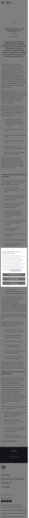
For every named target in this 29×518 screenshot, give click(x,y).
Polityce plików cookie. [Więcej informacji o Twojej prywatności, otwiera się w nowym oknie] (15, 270)
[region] (14, 267)
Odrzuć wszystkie (14, 283)
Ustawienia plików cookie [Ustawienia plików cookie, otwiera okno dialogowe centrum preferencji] (14, 274)
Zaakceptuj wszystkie (14, 279)
